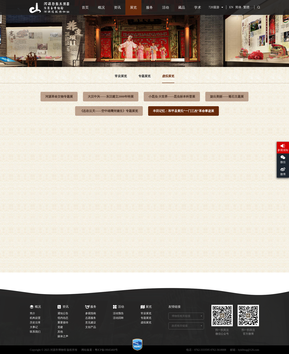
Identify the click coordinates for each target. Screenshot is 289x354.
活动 (165, 7)
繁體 (246, 7)
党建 (60, 327)
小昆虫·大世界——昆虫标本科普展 (172, 96)
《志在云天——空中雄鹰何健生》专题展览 (109, 111)
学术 (197, 7)
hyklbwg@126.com (248, 349)
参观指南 (90, 313)
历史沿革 (35, 322)
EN (231, 7)
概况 (101, 7)
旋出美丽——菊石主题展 (227, 96)
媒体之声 (63, 336)
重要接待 (63, 322)
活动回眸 (118, 317)
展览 (133, 7)
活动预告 (118, 313)
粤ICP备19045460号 (106, 349)
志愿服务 (90, 317)
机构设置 (35, 317)
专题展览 (144, 76)
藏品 (181, 7)
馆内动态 (63, 317)
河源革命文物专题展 (59, 96)
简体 (238, 7)
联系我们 (35, 331)
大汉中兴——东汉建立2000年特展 (111, 96)
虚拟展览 (168, 76)
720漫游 (214, 7)
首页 (85, 7)
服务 (149, 7)
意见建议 (90, 322)
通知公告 (63, 313)
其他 (60, 331)
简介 (32, 313)
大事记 (34, 327)
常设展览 (121, 76)
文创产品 (90, 327)
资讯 (117, 7)
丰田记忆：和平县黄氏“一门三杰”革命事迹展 (183, 111)
